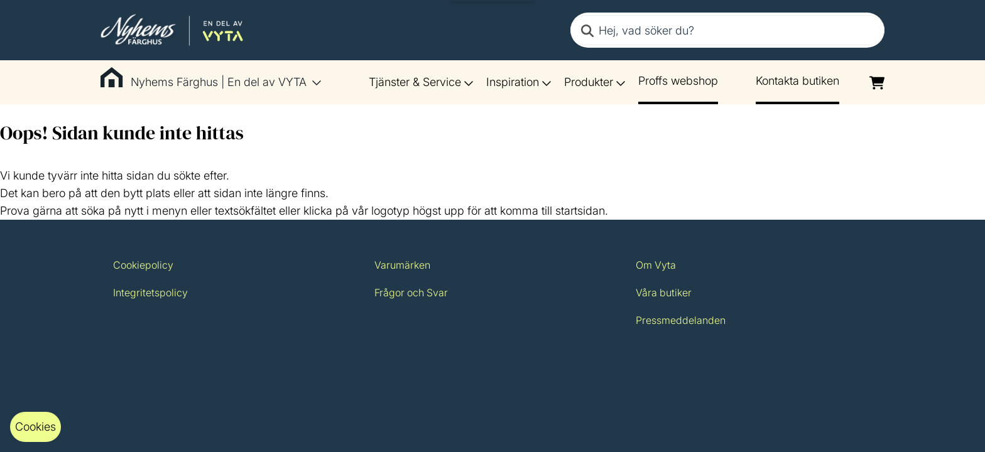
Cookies (35, 426)
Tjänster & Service (421, 82)
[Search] (587, 30)
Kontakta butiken (797, 80)
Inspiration (519, 82)
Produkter (595, 82)
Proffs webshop (678, 80)
